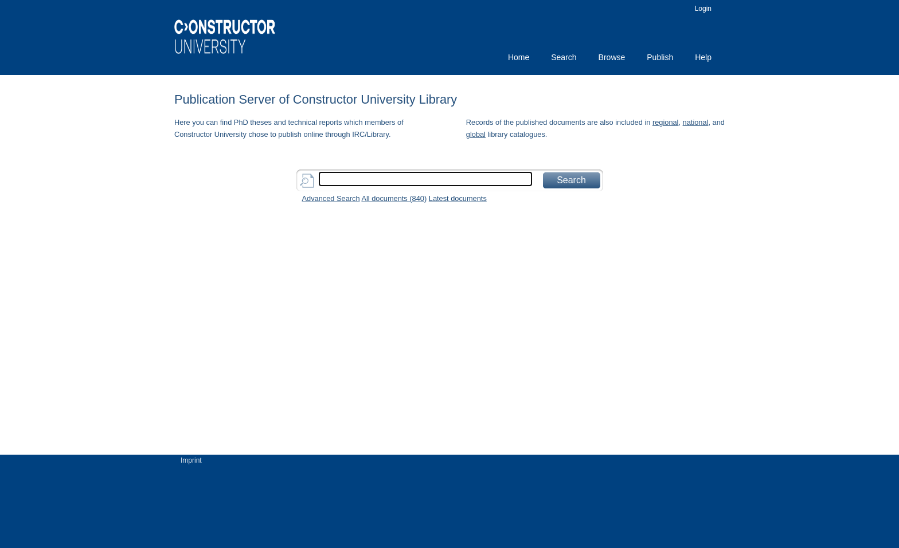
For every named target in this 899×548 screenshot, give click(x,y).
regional (665, 122)
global (476, 134)
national (696, 122)
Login (703, 9)
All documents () (394, 198)
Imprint (191, 460)
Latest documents (458, 198)
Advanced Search (331, 198)
